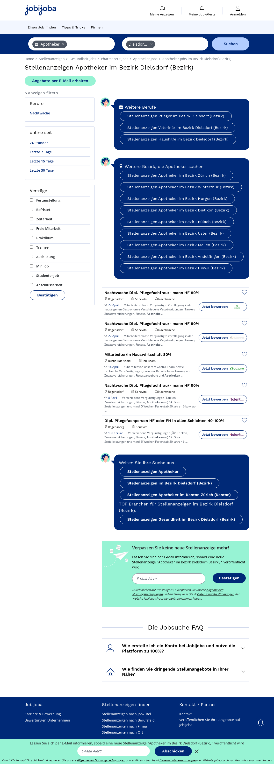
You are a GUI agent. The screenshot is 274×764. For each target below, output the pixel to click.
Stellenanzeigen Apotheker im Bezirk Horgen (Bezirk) (177, 198)
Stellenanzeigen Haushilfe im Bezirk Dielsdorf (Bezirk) (178, 139)
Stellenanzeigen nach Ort (122, 732)
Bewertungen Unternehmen (47, 720)
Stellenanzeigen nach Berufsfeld (128, 720)
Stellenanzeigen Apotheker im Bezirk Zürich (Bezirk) (176, 175)
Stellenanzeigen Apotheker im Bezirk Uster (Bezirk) (175, 233)
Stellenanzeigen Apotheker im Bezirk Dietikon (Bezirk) (178, 210)
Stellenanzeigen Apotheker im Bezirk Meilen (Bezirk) (176, 245)
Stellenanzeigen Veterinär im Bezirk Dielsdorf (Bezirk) (177, 127)
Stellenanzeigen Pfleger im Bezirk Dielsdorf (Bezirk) (175, 116)
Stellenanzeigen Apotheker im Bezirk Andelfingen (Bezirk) (181, 256)
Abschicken (173, 751)
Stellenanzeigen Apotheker (153, 471)
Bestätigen (47, 295)
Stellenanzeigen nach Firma (124, 726)
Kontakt (185, 714)
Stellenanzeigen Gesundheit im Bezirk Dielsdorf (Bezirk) (181, 519)
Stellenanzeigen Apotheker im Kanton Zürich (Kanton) (179, 494)
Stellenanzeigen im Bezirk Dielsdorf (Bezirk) (169, 483)
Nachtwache (40, 113)
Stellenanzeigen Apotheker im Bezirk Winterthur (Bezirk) (180, 187)
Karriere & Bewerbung (43, 714)
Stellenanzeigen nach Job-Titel (126, 714)
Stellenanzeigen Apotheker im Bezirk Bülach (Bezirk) (176, 221)
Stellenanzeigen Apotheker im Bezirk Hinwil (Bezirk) (176, 268)
